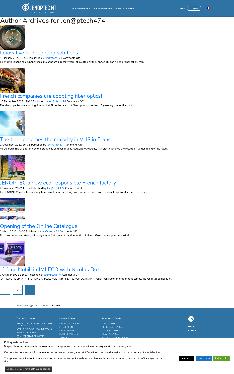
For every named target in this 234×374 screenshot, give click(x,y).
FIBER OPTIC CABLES (69, 323)
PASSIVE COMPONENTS (27, 332)
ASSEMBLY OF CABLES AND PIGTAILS (34, 329)
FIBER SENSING (66, 330)
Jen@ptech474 (53, 58)
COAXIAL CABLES (110, 334)
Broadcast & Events (124, 8)
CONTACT (193, 330)
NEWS (191, 326)
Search (56, 305)
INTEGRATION (66, 327)
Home (67, 8)
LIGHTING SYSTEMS (68, 334)
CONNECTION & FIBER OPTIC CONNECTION (30, 337)
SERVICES (64, 337)
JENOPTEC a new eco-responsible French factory (58, 182)
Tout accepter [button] (221, 358)
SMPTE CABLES (109, 323)
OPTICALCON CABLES (112, 327)
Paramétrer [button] (186, 358)
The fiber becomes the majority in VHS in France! (57, 139)
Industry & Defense (103, 8)
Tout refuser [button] (204, 358)
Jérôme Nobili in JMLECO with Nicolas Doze (51, 269)
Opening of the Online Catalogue (38, 226)
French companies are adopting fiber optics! (51, 96)
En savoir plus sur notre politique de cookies (28, 369)
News (182, 8)
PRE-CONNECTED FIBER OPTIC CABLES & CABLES (35, 324)
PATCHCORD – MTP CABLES (115, 337)
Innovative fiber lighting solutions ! (40, 52)
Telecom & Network (81, 8)
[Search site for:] (33, 305)
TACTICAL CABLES (111, 330)
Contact (194, 8)
